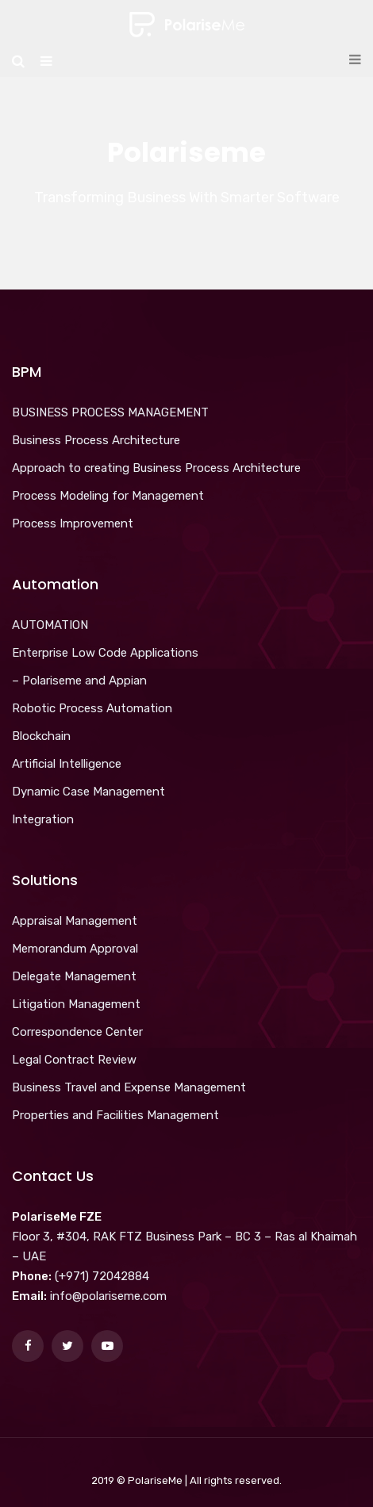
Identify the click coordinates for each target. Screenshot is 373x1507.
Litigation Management (76, 1004)
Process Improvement (72, 523)
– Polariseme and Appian (79, 680)
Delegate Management (74, 976)
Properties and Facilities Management (115, 1115)
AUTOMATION (50, 625)
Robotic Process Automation (92, 708)
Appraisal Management (74, 921)
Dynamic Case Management (88, 791)
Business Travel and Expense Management (129, 1087)
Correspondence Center (77, 1032)
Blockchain (41, 736)
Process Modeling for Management (108, 496)
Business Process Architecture (96, 440)
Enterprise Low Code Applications (105, 653)
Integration (43, 819)
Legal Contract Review (74, 1060)
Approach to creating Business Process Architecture (156, 468)
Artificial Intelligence (66, 764)
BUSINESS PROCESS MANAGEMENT (110, 412)
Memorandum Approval (75, 948)
